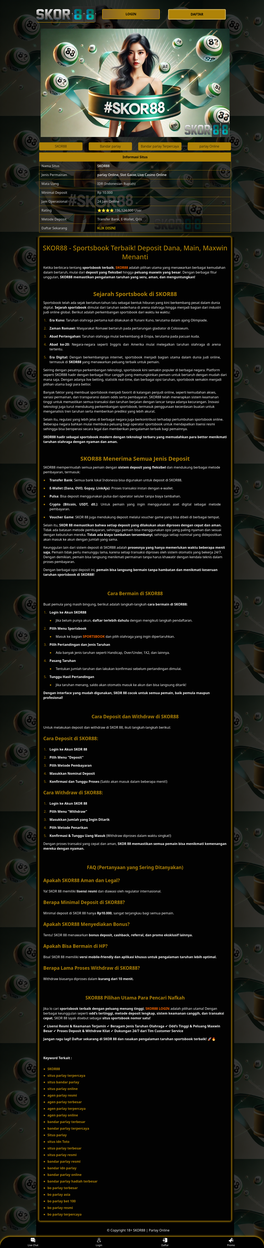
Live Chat (33, 1242)
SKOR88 (103, 166)
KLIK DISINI (106, 228)
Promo (231, 1242)
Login (99, 1242)
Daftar (165, 1242)
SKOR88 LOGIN (157, 1008)
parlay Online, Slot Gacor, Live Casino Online (132, 175)
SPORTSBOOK (94, 636)
